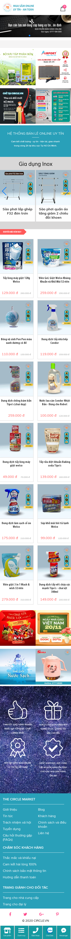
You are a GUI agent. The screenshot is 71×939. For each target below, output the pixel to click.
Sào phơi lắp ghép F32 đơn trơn (17, 211)
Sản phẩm (7, 935)
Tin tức (8, 816)
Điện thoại (35, 935)
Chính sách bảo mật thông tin (24, 871)
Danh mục (21, 935)
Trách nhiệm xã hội (17, 822)
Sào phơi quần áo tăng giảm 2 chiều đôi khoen (53, 213)
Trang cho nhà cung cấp (21, 898)
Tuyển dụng (11, 829)
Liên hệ (43, 833)
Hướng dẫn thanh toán (19, 877)
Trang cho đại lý (14, 904)
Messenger (63, 935)
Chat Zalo (49, 935)
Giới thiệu (10, 809)
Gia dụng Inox (35, 163)
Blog (41, 809)
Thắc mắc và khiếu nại (19, 858)
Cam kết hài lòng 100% (20, 864)
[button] (29, 35)
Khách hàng (47, 816)
